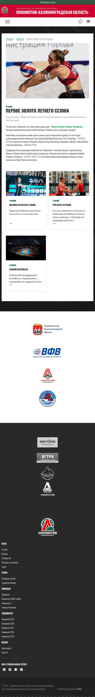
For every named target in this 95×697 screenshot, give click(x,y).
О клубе (4, 549)
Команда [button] (6, 588)
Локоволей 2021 (8, 627)
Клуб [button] (4, 543)
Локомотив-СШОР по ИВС (11, 598)
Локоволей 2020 (8, 623)
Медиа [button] (5, 642)
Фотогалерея (6, 648)
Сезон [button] (4, 572)
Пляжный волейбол (9, 607)
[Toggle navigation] (7, 21)
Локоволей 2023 (8, 636)
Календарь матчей (8, 578)
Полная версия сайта (47, 2)
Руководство (6, 558)
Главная (9, 39)
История (5, 553)
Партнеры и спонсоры (10, 562)
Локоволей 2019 (8, 619)
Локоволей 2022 (8, 632)
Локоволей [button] (7, 613)
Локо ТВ (5, 652)
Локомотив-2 (6, 603)
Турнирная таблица (9, 582)
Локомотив (6, 594)
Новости (20, 39)
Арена (4, 566)
